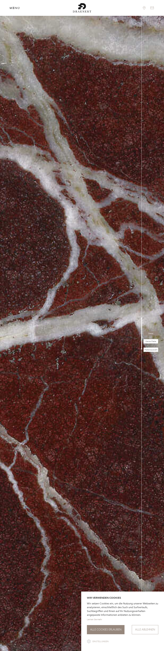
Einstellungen (100, 641)
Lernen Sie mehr (94, 619)
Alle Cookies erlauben (105, 629)
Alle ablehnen (145, 629)
